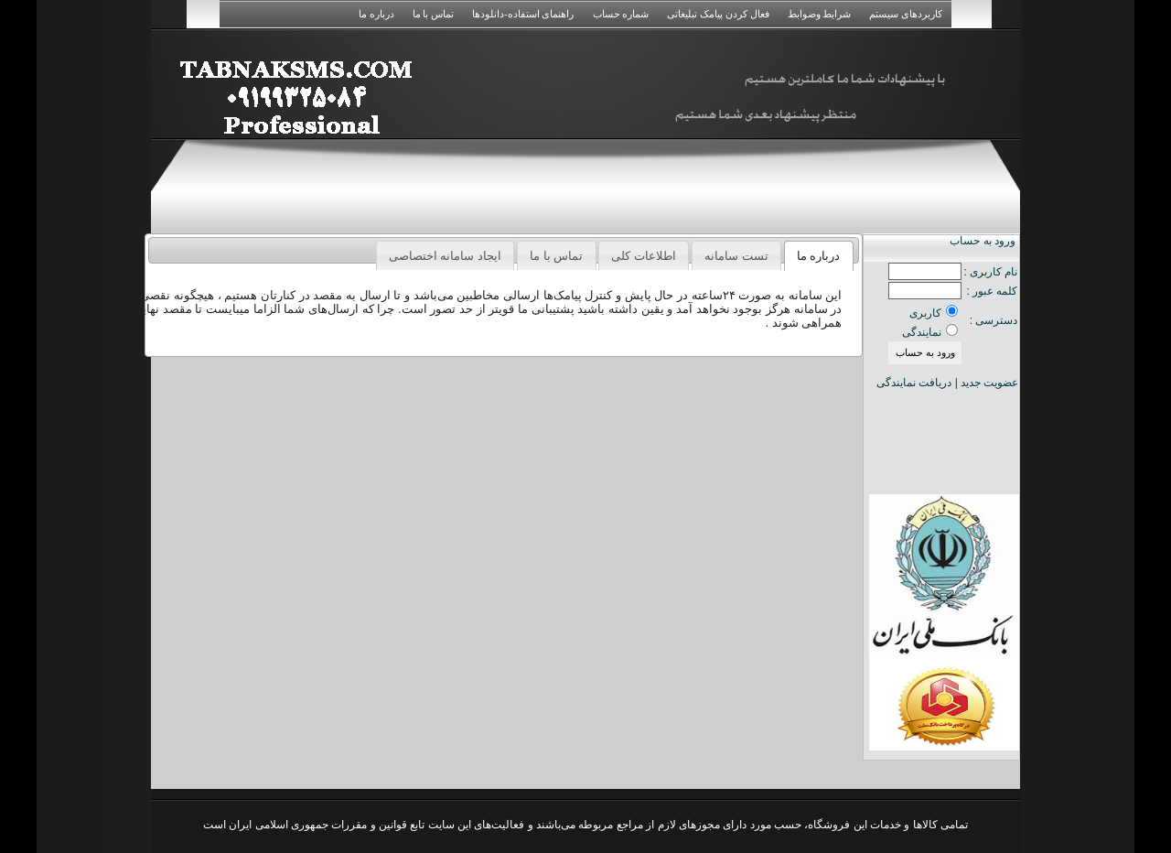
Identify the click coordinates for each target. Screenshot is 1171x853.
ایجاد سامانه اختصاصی (445, 256)
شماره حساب (621, 13)
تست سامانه (736, 256)
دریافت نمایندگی (913, 382)
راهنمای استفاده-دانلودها (523, 13)
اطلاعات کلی (643, 256)
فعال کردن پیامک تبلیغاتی (717, 13)
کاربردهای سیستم (905, 13)
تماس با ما (434, 13)
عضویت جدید (989, 382)
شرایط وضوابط (820, 13)
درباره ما (376, 13)
